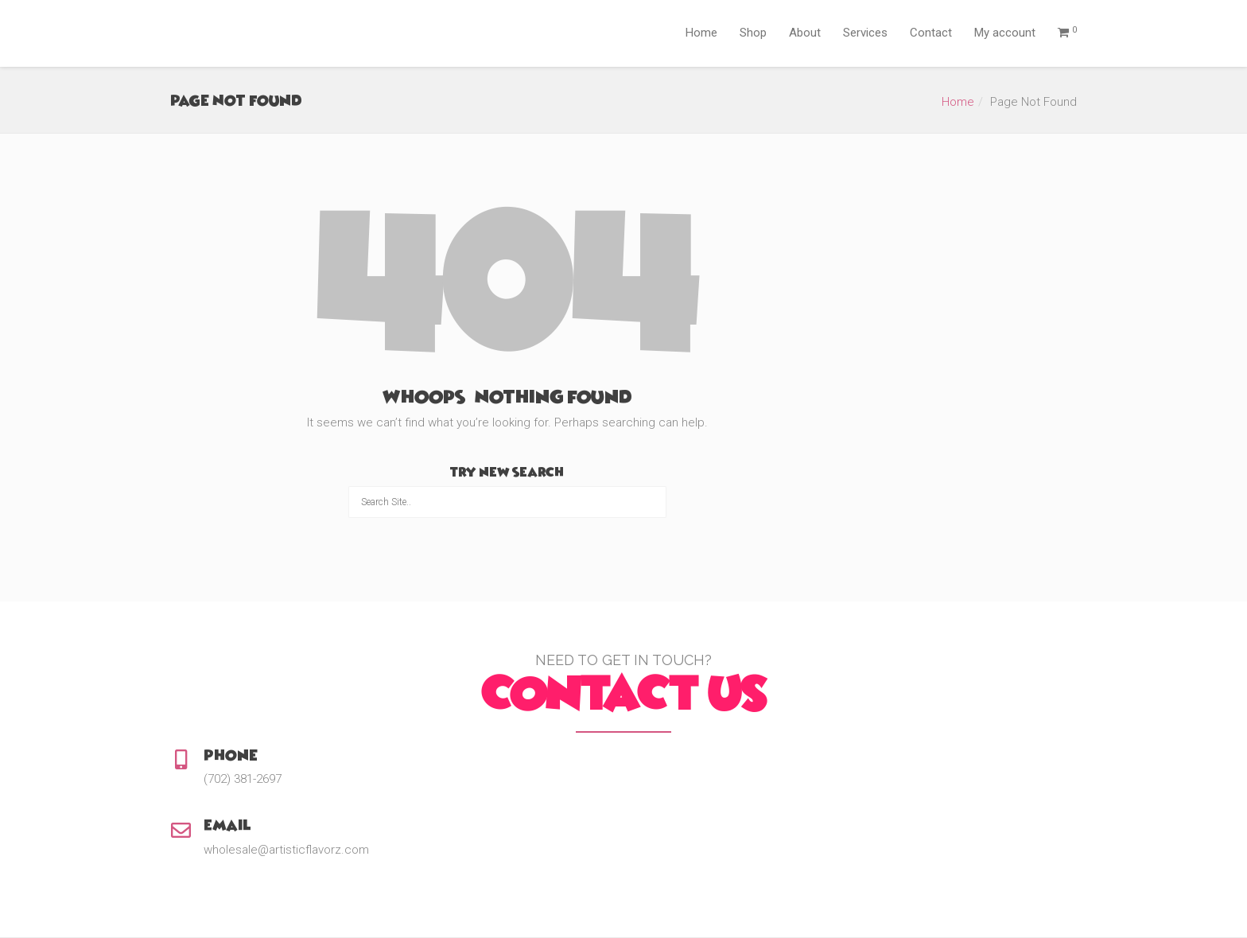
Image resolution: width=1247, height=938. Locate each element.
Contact (931, 32)
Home (701, 32)
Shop (753, 32)
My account (1004, 32)
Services (865, 32)
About (805, 32)
